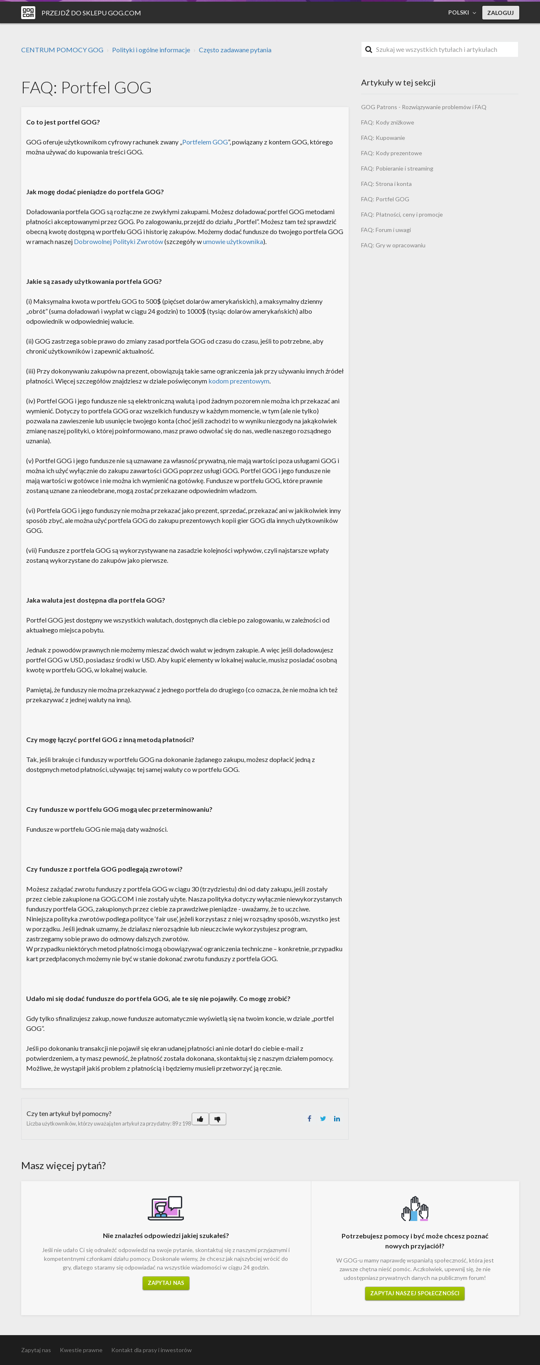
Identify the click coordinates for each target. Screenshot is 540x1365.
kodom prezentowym (238, 381)
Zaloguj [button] (500, 12)
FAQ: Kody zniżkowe (387, 122)
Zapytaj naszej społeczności (414, 1293)
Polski (459, 12)
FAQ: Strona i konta (386, 183)
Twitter (323, 1118)
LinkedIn (337, 1118)
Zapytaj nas (166, 1283)
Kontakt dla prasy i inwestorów (151, 1349)
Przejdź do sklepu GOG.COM (91, 13)
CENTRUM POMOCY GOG (62, 50)
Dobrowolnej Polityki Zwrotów (118, 241)
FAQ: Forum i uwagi (386, 229)
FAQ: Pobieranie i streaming (397, 168)
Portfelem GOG (205, 142)
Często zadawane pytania (235, 50)
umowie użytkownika (233, 241)
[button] (200, 1119)
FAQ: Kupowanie (383, 137)
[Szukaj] (440, 49)
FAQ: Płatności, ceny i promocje (402, 214)
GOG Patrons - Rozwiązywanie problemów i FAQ (423, 106)
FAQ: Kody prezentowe (391, 152)
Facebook (309, 1118)
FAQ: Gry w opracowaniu (393, 245)
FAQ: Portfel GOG (385, 199)
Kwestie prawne (81, 1349)
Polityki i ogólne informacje (151, 50)
